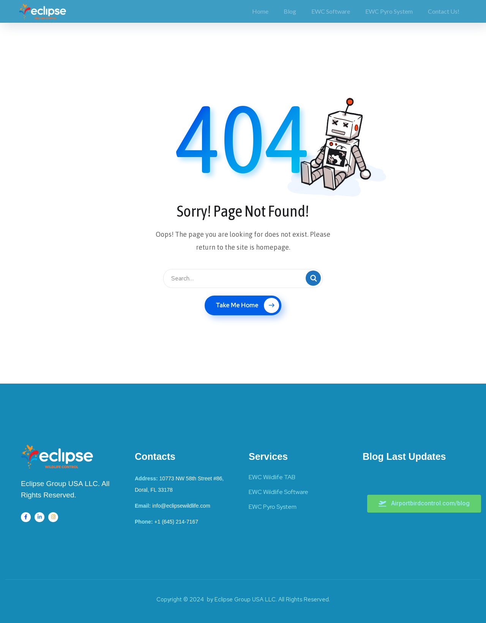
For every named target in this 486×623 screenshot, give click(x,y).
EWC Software (330, 11)
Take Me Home (247, 305)
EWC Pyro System (389, 11)
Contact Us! (443, 11)
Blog (290, 11)
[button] (424, 504)
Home (260, 11)
